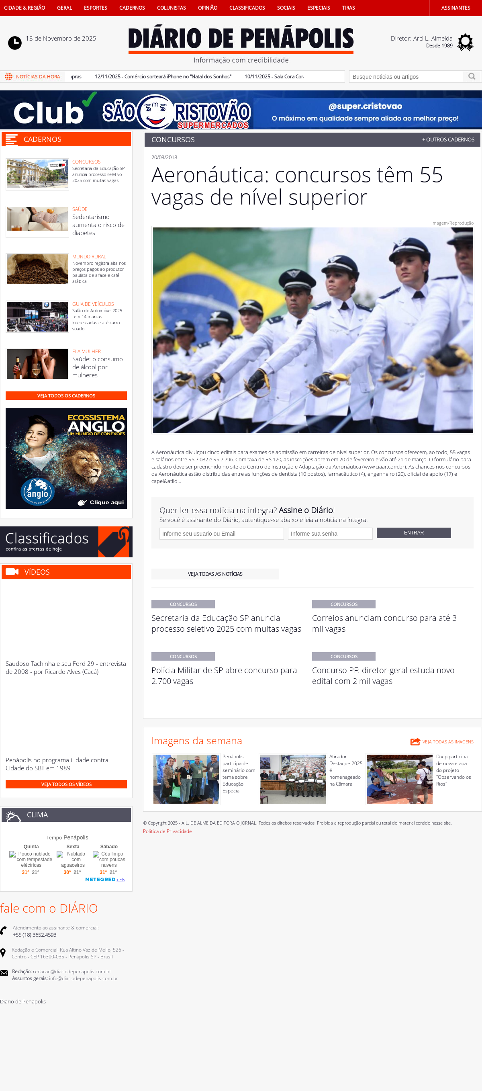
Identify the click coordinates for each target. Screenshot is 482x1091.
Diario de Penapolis (23, 1001)
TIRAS (348, 7)
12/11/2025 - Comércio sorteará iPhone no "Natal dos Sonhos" (165, 76)
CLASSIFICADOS (247, 7)
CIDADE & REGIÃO (24, 7)
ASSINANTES (455, 7)
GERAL (64, 7)
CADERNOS (132, 7)
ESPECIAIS (318, 7)
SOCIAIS (286, 7)
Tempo (54, 838)
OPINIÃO (207, 7)
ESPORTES (95, 7)
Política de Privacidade (167, 831)
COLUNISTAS (171, 7)
